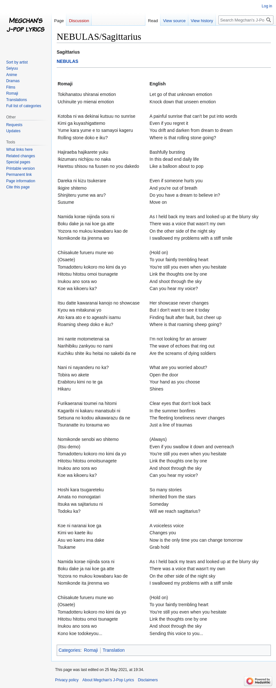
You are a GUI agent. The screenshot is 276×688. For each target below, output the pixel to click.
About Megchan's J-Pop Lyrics (108, 680)
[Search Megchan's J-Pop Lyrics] (245, 19)
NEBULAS (67, 61)
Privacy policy (66, 680)
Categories (69, 650)
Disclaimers (148, 680)
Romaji (91, 650)
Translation (114, 650)
